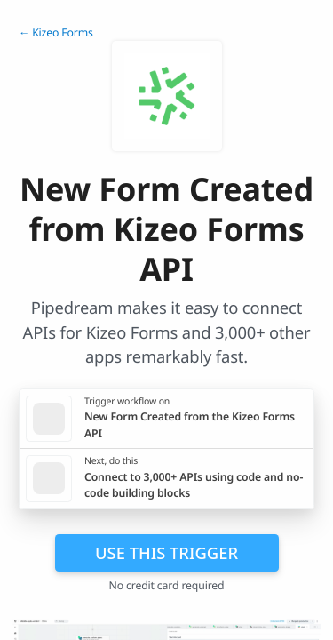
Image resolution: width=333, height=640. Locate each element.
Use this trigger (166, 552)
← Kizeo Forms (56, 32)
